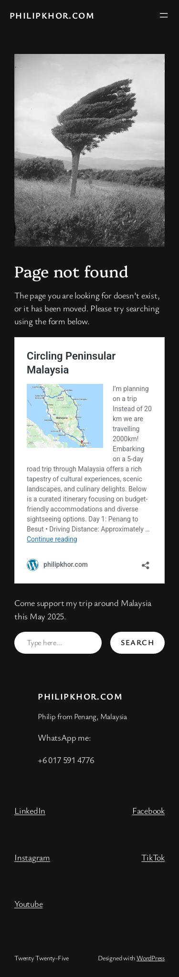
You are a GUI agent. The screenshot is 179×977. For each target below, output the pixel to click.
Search (137, 642)
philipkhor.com (52, 15)
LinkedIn (29, 810)
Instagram (32, 857)
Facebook (148, 810)
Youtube (28, 903)
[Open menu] (163, 15)
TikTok (153, 857)
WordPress (151, 957)
